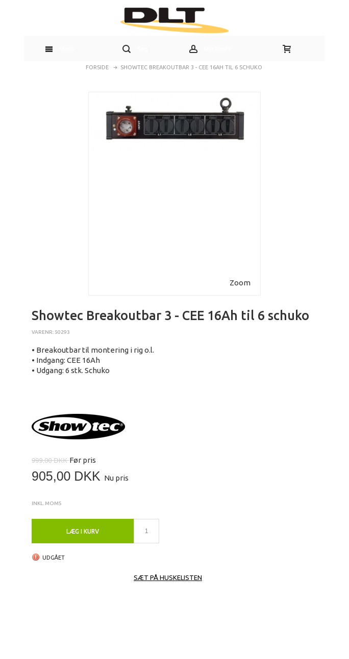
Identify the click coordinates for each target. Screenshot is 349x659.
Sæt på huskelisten (168, 577)
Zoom (240, 282)
